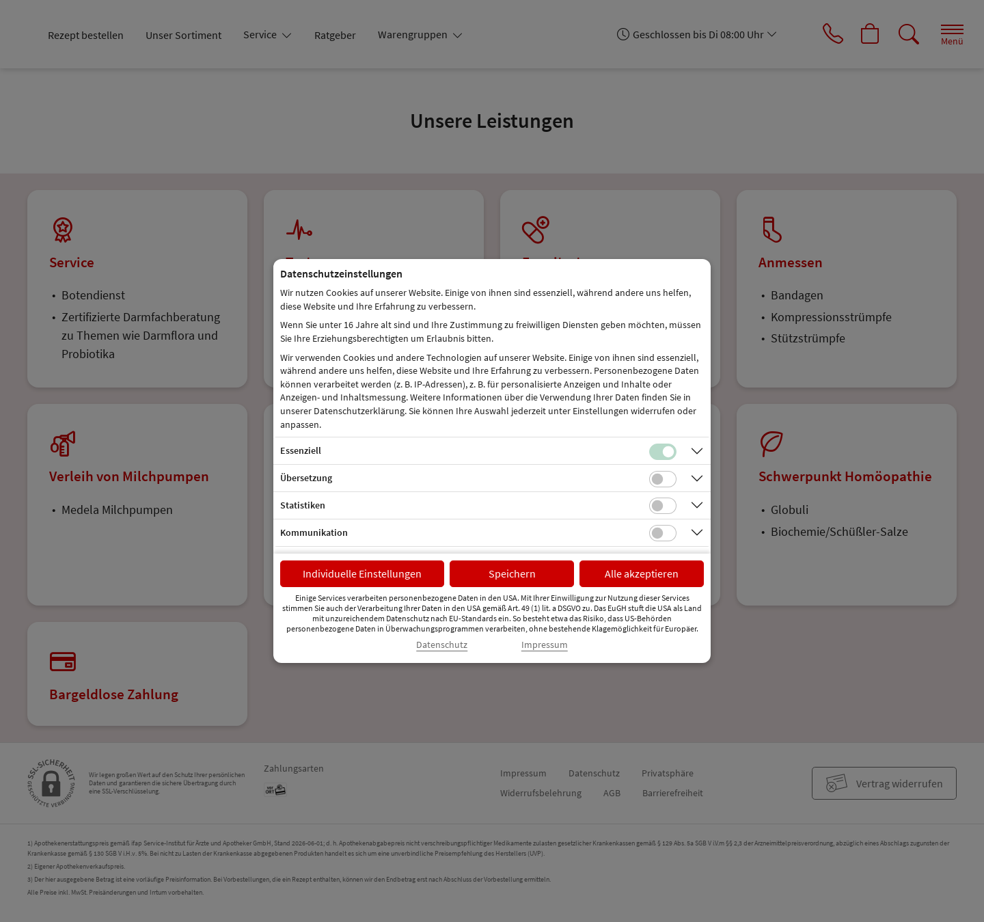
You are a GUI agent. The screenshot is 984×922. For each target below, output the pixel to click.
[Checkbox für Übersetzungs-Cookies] (662, 479)
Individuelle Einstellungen (362, 573)
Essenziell (300, 450)
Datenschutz (441, 645)
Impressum (544, 645)
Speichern (512, 573)
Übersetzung (306, 478)
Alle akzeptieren (642, 573)
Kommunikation (314, 532)
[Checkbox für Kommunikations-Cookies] (662, 533)
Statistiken (302, 505)
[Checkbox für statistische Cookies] (662, 506)
